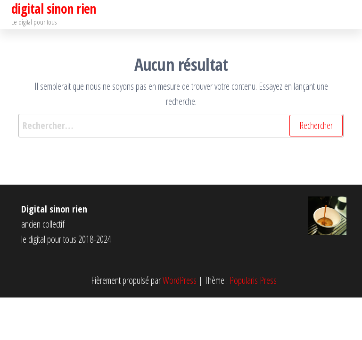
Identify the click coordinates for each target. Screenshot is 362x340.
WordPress (180, 280)
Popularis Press (253, 280)
